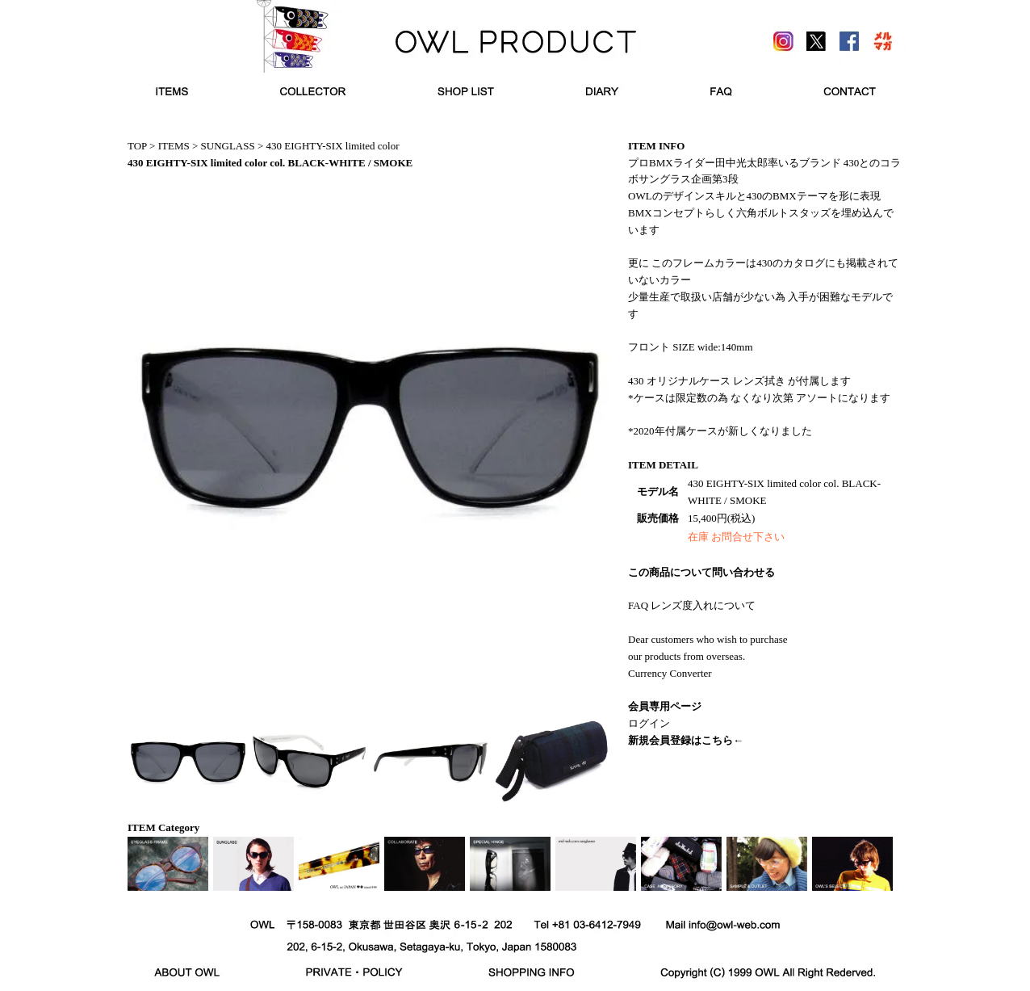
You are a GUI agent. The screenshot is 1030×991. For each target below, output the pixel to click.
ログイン (649, 723)
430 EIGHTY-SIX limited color (333, 146)
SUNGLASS (228, 146)
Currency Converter (670, 673)
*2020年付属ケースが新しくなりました (720, 431)
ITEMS (174, 146)
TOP (137, 146)
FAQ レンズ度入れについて (692, 605)
